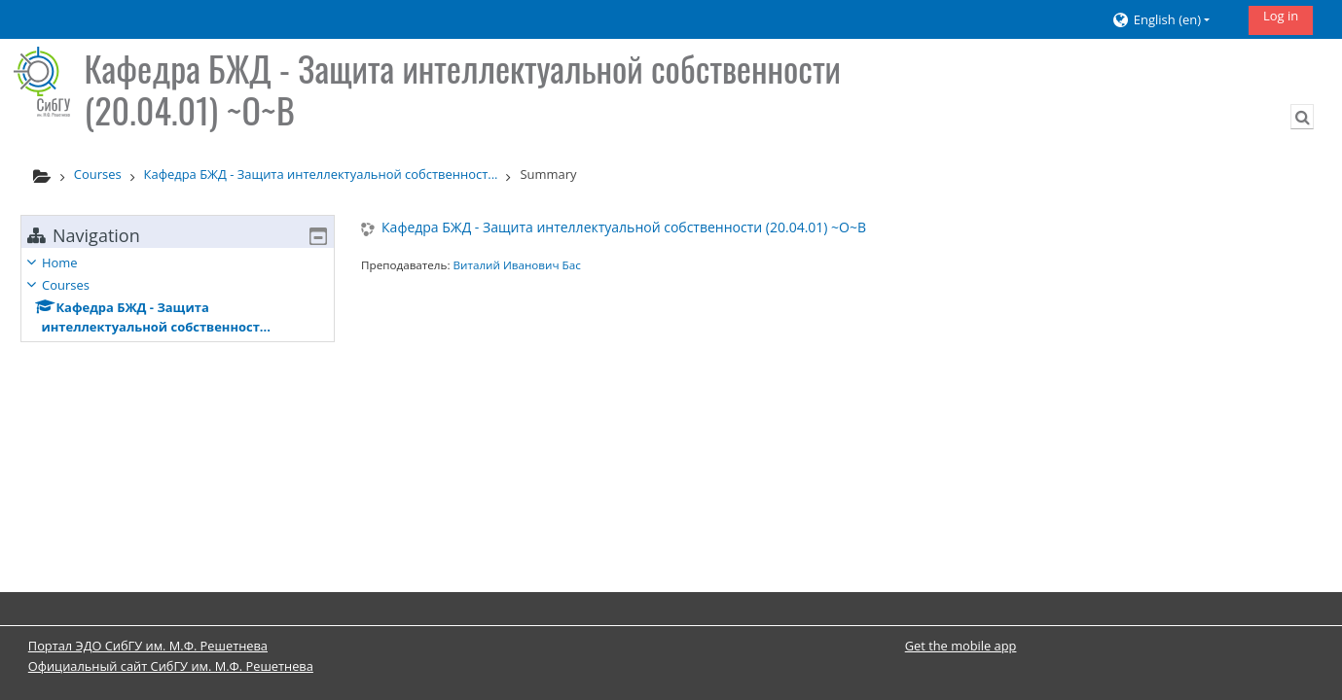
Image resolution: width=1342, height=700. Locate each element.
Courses (80, 285)
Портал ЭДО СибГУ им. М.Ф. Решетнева (148, 645)
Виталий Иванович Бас (516, 265)
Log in (1280, 15)
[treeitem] (177, 294)
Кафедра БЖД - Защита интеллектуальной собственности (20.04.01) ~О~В (623, 228)
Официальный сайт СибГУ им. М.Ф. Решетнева (170, 666)
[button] (1173, 20)
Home (74, 262)
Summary (548, 174)
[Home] (42, 81)
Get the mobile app (961, 645)
